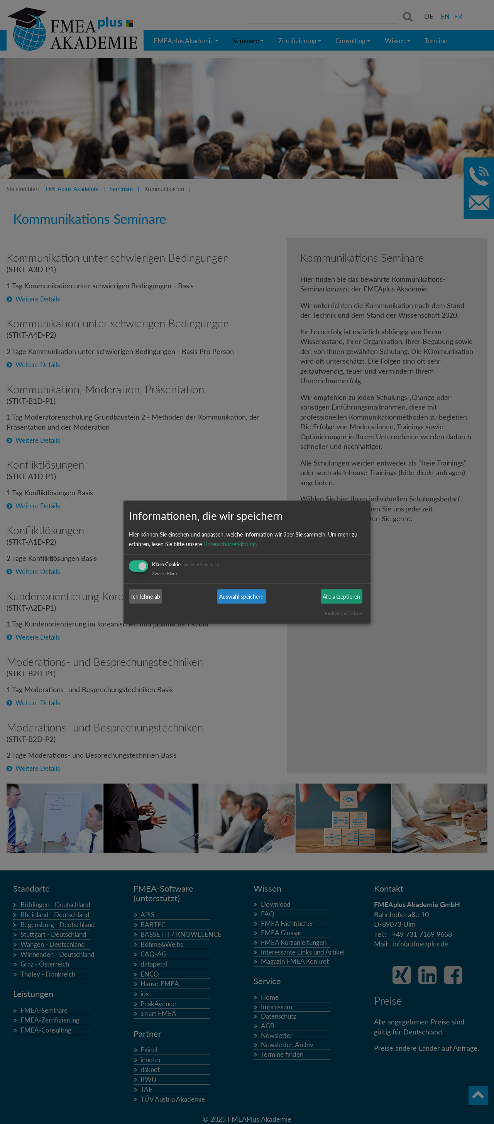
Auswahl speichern (241, 596)
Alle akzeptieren (341, 596)
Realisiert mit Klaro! (343, 613)
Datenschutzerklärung (229, 544)
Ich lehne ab (145, 596)
